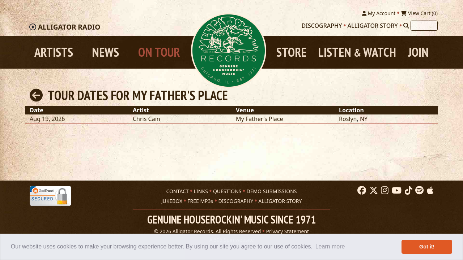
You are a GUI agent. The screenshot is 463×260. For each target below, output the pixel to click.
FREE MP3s (200, 201)
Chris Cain (146, 119)
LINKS (201, 191)
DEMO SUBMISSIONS (271, 191)
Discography (322, 26)
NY (364, 119)
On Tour (159, 52)
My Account (378, 13)
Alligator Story (373, 26)
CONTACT (177, 191)
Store (291, 52)
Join (418, 52)
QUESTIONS (227, 191)
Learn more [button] (330, 246)
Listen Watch (357, 52)
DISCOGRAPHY (235, 201)
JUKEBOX (171, 201)
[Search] (406, 26)
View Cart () (419, 13)
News (105, 52)
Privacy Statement (287, 231)
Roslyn (348, 119)
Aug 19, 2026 (47, 119)
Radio (69, 27)
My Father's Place (259, 119)
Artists (53, 52)
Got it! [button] (426, 247)
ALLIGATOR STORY (280, 201)
